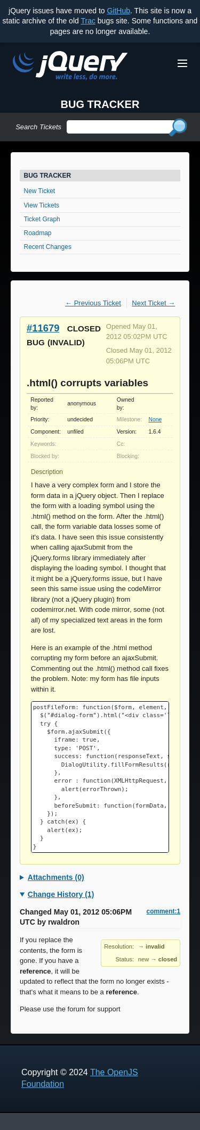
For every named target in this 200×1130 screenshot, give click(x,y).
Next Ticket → (153, 303)
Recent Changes (47, 247)
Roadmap (38, 233)
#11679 (43, 328)
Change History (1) (61, 894)
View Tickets (41, 205)
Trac (88, 20)
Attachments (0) (56, 877)
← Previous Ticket (93, 303)
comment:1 (163, 911)
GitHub (118, 10)
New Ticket (39, 191)
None (155, 419)
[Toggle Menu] (182, 63)
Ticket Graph (42, 219)
